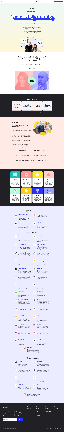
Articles (37, 411)
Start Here (45, 1)
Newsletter (37, 1)
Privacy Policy (54, 428)
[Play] (32, 81)
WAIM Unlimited (47, 408)
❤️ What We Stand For (49, 428)
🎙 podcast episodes (36, 28)
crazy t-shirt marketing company (25, 136)
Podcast (42, 1)
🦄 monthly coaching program (29, 29)
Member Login (29, 408)
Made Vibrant (28, 140)
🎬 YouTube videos (28, 28)
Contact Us (28, 411)
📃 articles (38, 27)
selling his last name (20, 144)
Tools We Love (38, 415)
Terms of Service (59, 428)
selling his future (23, 145)
